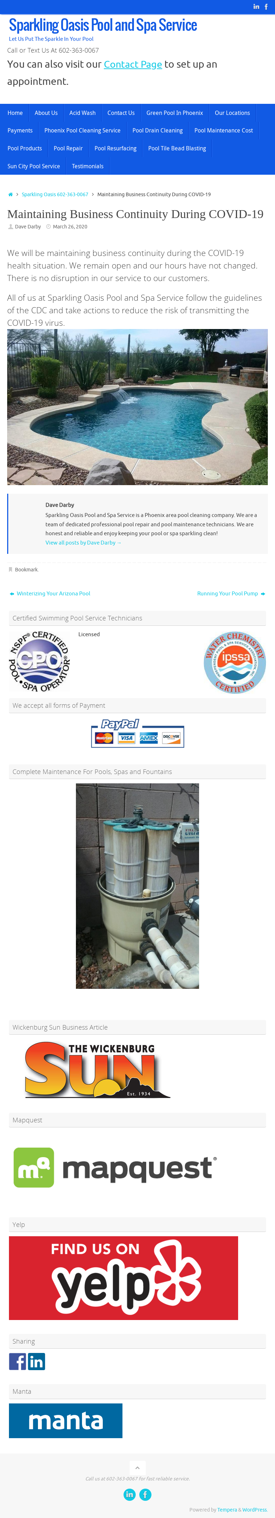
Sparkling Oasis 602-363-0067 (55, 195)
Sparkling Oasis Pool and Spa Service (103, 26)
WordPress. (255, 1510)
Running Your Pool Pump (231, 593)
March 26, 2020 (70, 227)
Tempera (227, 1510)
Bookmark (26, 570)
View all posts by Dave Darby (83, 543)
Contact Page (134, 64)
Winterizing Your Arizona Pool (50, 593)
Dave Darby (28, 227)
